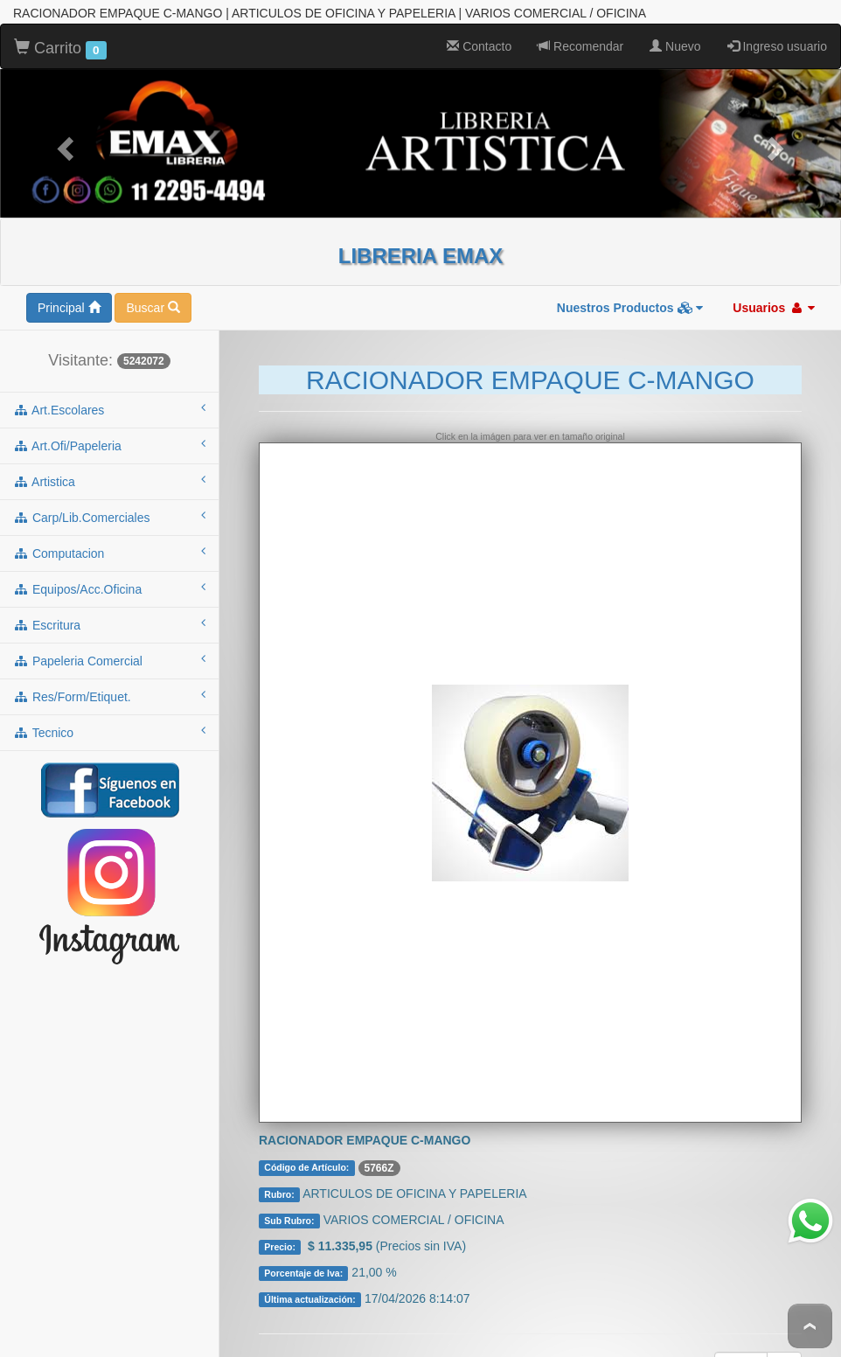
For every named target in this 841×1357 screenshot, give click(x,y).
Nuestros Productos (630, 297)
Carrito (60, 38)
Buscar (152, 297)
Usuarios (774, 297)
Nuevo (675, 36)
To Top (810, 1326)
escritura (109, 614)
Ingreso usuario (777, 36)
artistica (109, 470)
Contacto (479, 36)
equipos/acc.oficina (109, 578)
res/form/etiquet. (109, 685)
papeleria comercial (109, 650)
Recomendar (580, 36)
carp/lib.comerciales (109, 506)
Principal (69, 297)
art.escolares (109, 399)
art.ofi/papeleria (109, 434)
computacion (109, 542)
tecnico (109, 721)
